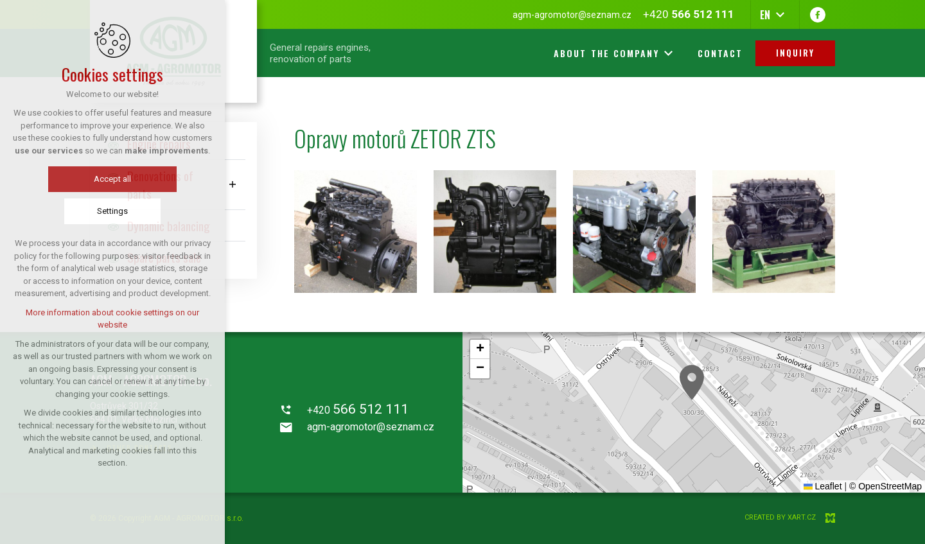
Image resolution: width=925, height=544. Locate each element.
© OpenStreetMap (885, 486)
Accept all (112, 179)
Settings (112, 211)
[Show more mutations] (779, 14)
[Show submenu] (232, 184)
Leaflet (823, 486)
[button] (692, 382)
